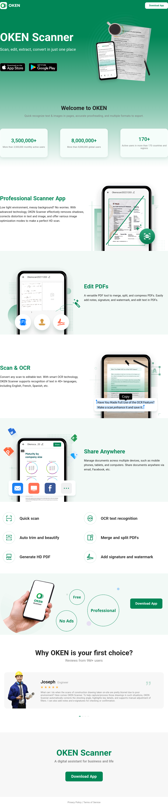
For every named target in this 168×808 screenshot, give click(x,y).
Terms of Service (92, 802)
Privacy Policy (75, 802)
